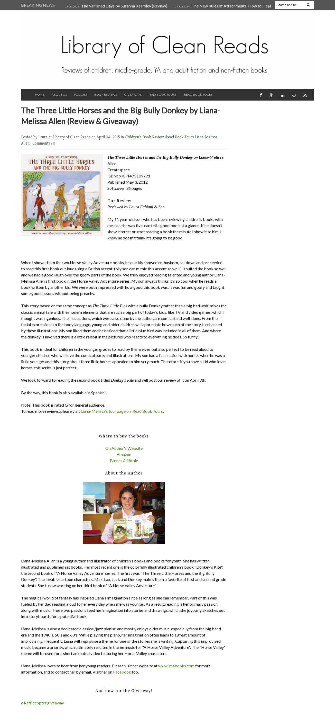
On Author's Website (124, 448)
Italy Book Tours (162, 94)
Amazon (124, 454)
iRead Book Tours (197, 94)
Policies (80, 94)
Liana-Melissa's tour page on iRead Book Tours (122, 411)
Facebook (122, 671)
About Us (59, 94)
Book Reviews (105, 94)
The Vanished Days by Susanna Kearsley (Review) (124, 5)
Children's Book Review (145, 137)
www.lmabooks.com (176, 665)
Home (39, 94)
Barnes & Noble (124, 460)
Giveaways (133, 94)
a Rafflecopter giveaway (42, 702)
